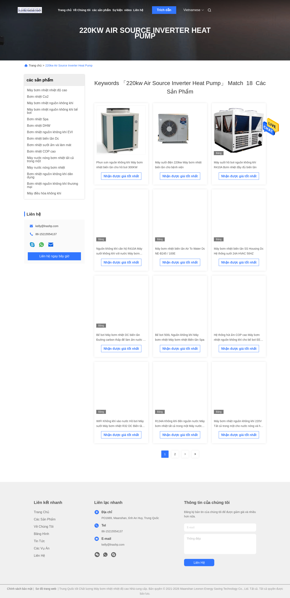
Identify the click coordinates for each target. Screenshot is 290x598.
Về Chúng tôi (82, 10)
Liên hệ (138, 10)
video (128, 10)
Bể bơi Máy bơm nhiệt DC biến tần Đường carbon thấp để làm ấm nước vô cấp (121, 339)
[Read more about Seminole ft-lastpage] (195, 454)
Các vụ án (42, 548)
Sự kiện (117, 10)
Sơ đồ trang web (45, 588)
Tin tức (39, 541)
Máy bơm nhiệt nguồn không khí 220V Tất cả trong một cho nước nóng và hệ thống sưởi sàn (238, 425)
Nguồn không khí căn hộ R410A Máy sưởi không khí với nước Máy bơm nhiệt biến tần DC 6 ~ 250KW (119, 253)
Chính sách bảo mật (19, 588)
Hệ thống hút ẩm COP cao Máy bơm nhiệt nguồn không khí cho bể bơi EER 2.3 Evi (238, 339)
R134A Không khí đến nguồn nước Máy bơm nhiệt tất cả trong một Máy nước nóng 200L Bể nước (180, 425)
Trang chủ (64, 10)
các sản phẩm (101, 10)
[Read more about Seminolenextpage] (185, 454)
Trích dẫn (164, 10)
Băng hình (41, 534)
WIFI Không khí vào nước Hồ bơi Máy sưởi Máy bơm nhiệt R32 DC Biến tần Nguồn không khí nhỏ (120, 425)
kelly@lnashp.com (46, 226)
